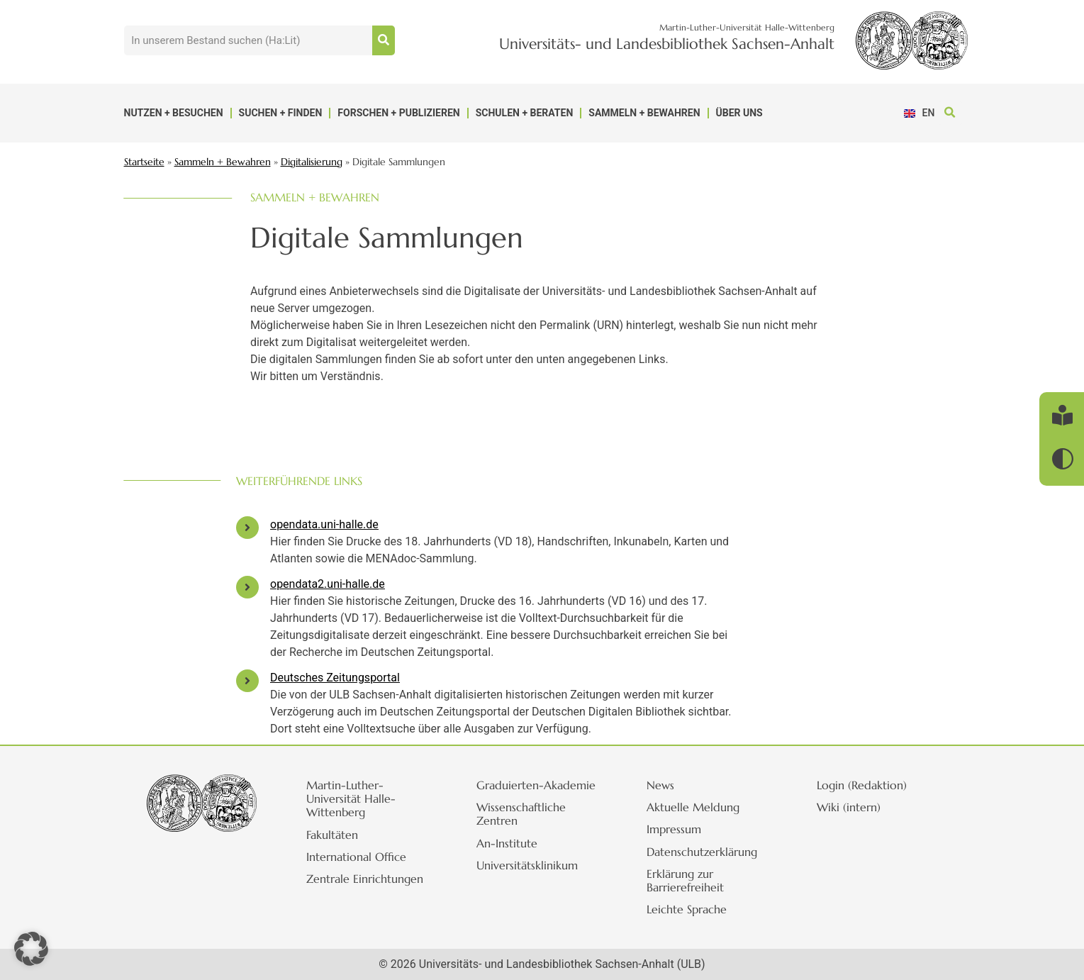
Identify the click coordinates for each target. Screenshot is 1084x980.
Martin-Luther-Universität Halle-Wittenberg (353, 798)
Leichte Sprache (689, 909)
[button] (950, 113)
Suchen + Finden (281, 112)
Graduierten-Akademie (538, 785)
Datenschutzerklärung (704, 852)
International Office (358, 857)
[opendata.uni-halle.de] (247, 527)
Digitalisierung (311, 162)
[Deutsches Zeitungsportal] (247, 680)
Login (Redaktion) (864, 785)
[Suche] (383, 40)
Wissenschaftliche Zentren (523, 814)
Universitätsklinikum (529, 865)
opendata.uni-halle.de (324, 524)
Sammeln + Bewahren (644, 112)
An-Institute (509, 843)
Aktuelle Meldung (695, 807)
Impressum (676, 829)
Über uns (739, 112)
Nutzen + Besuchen (173, 112)
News (662, 785)
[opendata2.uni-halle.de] (247, 587)
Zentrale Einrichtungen (366, 879)
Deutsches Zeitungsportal (335, 677)
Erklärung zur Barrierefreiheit (687, 880)
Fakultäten (334, 835)
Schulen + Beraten (525, 112)
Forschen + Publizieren (398, 112)
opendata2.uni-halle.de (327, 584)
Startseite (144, 162)
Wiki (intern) (851, 807)
